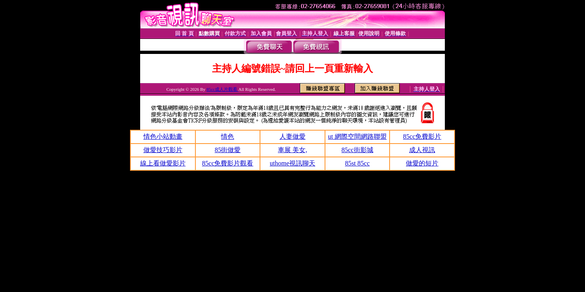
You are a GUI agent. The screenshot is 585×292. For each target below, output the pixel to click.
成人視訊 (422, 149)
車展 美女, (292, 149)
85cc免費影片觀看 (227, 163)
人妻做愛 (293, 136)
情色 (227, 136)
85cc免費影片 (422, 136)
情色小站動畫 (162, 136)
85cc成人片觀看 (222, 89)
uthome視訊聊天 (292, 163)
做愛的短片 (422, 163)
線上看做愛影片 (163, 163)
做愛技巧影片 (162, 149)
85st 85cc (357, 163)
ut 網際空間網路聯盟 (357, 136)
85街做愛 (227, 149)
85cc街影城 (357, 149)
